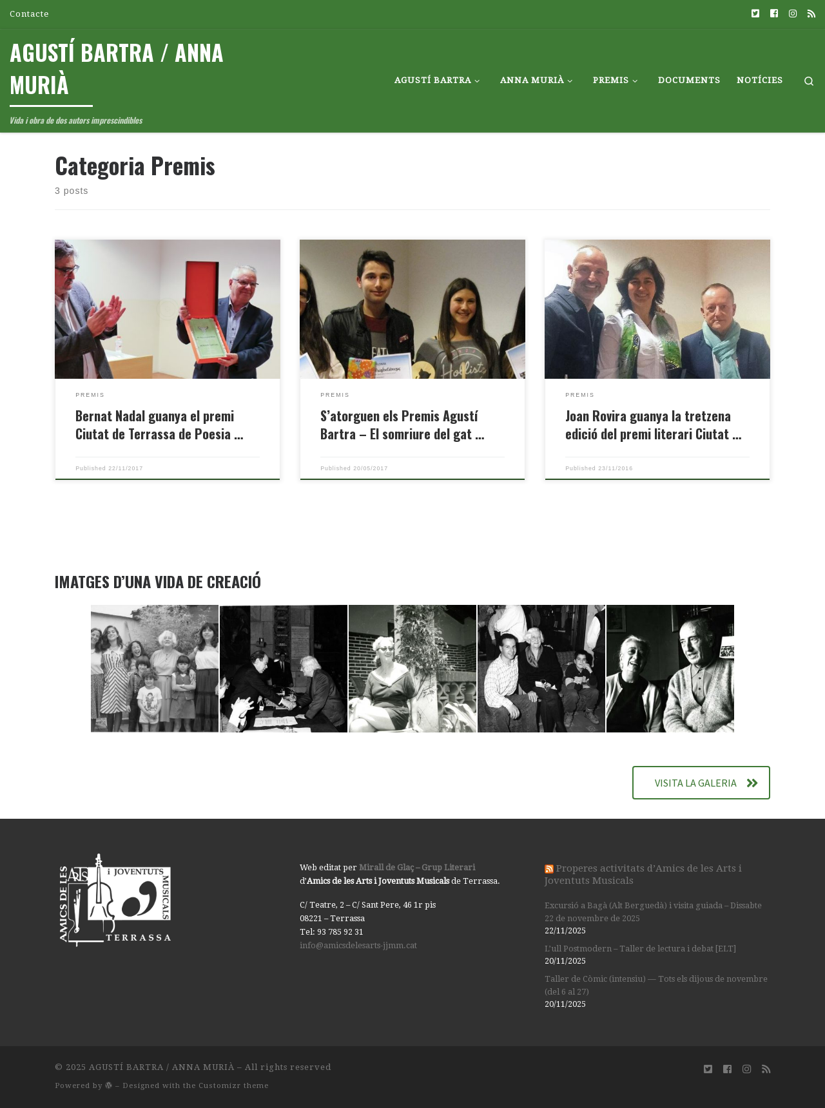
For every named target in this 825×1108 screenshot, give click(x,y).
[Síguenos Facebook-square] (774, 14)
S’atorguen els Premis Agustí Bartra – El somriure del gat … (402, 424)
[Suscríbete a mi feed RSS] (811, 14)
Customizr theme (234, 1086)
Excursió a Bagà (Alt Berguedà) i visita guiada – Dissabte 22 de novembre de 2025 (653, 912)
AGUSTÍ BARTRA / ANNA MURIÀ (162, 1067)
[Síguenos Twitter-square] (755, 14)
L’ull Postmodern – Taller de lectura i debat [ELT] (640, 948)
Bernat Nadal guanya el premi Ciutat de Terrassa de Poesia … (159, 424)
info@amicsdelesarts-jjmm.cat (358, 945)
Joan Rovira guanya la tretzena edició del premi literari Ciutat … (653, 424)
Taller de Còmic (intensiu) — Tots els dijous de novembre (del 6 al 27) (656, 985)
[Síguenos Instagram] (793, 14)
